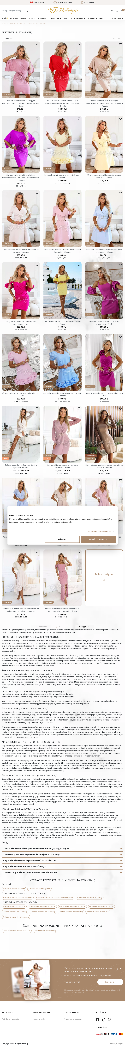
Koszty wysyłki (39, 1009)
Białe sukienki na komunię (98, 912)
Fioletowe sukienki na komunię (16, 917)
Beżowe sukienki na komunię (43, 912)
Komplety (67, 18)
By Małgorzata (43, 18)
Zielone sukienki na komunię (15, 912)
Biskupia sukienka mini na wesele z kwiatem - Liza (104, 394)
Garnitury (91, 18)
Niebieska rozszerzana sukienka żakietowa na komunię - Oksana (104, 250)
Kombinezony (78, 18)
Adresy (67, 1021)
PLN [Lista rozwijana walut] (105, 11)
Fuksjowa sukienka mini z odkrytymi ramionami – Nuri (21, 322)
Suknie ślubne (54, 18)
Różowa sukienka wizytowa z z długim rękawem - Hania (62, 466)
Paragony (68, 1032)
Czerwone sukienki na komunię (42, 906)
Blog (3, 1024)
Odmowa (62, 539)
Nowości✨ (4, 18)
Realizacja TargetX (116, 1044)
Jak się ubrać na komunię (45, 930)
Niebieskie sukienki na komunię (72, 906)
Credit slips (69, 1017)
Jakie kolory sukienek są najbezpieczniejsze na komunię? (31, 854)
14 (70, 627)
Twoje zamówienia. (72, 1013)
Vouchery (68, 1024)
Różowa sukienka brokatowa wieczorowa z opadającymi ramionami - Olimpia (62, 609)
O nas (4, 1017)
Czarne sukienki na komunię (71, 912)
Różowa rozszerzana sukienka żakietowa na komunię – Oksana (62, 250)
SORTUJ (118, 38)
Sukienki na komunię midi (39, 888)
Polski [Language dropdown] (98, 11)
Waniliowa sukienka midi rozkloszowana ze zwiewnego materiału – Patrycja (21, 609)
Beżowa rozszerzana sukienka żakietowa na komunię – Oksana (21, 250)
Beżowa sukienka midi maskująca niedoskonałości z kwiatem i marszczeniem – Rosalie (104, 103)
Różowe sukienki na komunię (101, 906)
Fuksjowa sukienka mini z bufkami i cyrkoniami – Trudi (104, 322)
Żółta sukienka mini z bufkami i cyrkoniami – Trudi (62, 322)
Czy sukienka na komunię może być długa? (24, 866)
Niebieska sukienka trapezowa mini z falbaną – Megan (62, 394)
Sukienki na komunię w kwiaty (89, 897)
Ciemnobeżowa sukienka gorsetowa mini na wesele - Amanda (104, 466)
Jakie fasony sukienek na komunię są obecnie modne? (30, 872)
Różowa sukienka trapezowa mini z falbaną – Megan (21, 394)
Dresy (101, 18)
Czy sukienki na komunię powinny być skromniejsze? (29, 860)
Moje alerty (69, 1028)
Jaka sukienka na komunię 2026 (16, 930)
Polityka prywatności (10, 1009)
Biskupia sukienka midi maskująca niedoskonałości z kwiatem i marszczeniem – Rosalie (20, 177)
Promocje (22, 18)
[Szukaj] (15, 11)
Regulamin (6, 1013)
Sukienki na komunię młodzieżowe (17, 897)
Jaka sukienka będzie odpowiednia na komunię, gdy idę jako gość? (37, 848)
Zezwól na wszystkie (98, 539)
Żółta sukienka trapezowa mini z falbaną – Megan (62, 176)
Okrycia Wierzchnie (114, 18)
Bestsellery (14, 18)
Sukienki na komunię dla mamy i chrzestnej (54, 897)
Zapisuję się (110, 972)
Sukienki (31, 18)
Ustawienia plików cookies (99, 531)
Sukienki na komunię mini (14, 888)
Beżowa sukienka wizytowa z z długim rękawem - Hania (21, 466)
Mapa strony (7, 1021)
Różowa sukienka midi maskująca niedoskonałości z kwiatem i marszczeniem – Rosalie (20, 103)
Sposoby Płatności (41, 1017)
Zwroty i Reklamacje (41, 1013)
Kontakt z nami (39, 1021)
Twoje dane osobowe (73, 1009)
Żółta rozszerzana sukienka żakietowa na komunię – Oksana (104, 176)
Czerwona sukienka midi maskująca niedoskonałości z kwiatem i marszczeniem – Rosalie (62, 103)
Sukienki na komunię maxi (14, 906)
